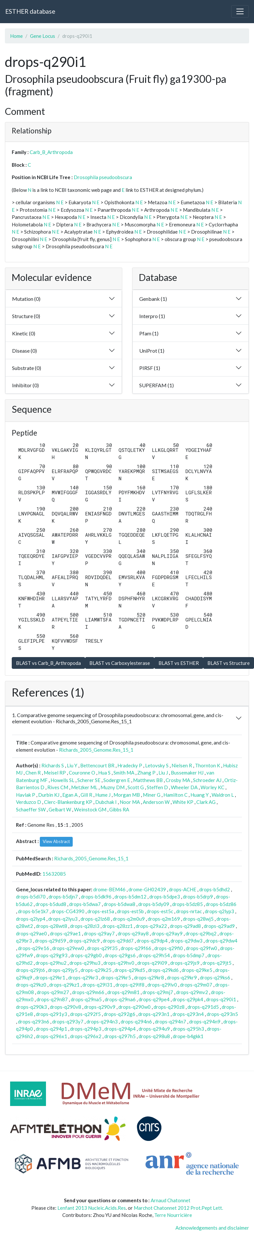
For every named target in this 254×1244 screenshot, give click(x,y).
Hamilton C (175, 795)
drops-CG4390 (68, 911)
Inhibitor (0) (25, 385)
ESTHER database (30, 11)
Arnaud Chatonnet (170, 1200)
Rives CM (57, 787)
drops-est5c (160, 911)
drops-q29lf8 (129, 985)
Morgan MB (126, 795)
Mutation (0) (26, 299)
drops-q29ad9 (219, 926)
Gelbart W (60, 809)
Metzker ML (84, 787)
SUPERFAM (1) (156, 385)
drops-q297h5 (120, 1036)
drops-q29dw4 (221, 941)
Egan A (70, 795)
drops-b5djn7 (63, 896)
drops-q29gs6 (120, 955)
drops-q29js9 (185, 963)
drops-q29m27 (53, 992)
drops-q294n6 (136, 1021)
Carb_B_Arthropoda (51, 152)
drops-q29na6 (120, 999)
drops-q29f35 (102, 948)
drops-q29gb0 (86, 955)
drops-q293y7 (67, 1021)
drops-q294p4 (120, 1029)
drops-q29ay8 (133, 933)
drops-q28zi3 (84, 926)
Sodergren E (116, 780)
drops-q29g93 (51, 955)
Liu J (163, 773)
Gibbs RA (119, 809)
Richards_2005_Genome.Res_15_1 (96, 750)
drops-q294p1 (51, 1029)
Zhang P (146, 773)
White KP (182, 802)
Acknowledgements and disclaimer (212, 1228)
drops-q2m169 (164, 919)
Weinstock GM (90, 809)
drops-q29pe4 (154, 999)
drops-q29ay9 (167, 933)
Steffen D (157, 787)
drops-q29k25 (96, 970)
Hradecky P (129, 765)
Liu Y (72, 765)
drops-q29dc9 (84, 941)
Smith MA (123, 773)
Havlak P (25, 795)
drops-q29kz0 (31, 985)
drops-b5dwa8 (119, 904)
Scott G (135, 787)
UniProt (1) (151, 350)
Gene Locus (42, 36)
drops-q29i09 (152, 963)
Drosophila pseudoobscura (103, 177)
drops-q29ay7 (99, 933)
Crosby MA (178, 780)
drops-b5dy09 (153, 904)
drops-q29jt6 (30, 970)
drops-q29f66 (136, 948)
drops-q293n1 (154, 1014)
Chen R (33, 773)
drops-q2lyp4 (30, 919)
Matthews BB (148, 780)
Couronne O (82, 773)
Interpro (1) (152, 316)
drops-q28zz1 (117, 926)
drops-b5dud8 (51, 904)
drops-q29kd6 (163, 970)
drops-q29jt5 (217, 963)
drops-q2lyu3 (63, 919)
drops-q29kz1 (64, 985)
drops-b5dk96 (96, 896)
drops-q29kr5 (116, 977)
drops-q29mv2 (192, 992)
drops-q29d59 (50, 941)
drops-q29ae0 (31, 933)
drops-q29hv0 (118, 963)
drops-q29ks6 (215, 977)
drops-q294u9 (154, 1029)
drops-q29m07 (196, 985)
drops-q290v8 (65, 1007)
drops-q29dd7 (118, 941)
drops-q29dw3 (186, 941)
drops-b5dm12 (130, 896)
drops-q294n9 (204, 1021)
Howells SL (62, 780)
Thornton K (207, 765)
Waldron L (223, 795)
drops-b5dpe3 (164, 896)
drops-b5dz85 (187, 904)
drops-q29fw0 (201, 948)
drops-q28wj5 (198, 919)
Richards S (52, 765)
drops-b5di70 (31, 896)
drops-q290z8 (169, 1007)
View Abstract (56, 841)
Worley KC (212, 787)
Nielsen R (182, 765)
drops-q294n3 (102, 1021)
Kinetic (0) (23, 333)
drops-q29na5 (86, 999)
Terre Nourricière (173, 1215)
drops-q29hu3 (84, 963)
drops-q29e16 (33, 948)
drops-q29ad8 (185, 926)
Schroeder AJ (207, 780)
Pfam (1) (148, 333)
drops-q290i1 (221, 999)
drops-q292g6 (119, 1014)
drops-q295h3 (188, 1029)
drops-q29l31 (97, 985)
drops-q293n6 (33, 1021)
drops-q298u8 (154, 1036)
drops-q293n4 (188, 1014)
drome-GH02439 (147, 889)
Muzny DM (112, 787)
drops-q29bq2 (201, 933)
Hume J (103, 795)
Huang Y (199, 795)
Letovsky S (157, 765)
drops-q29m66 (88, 992)
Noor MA (130, 802)
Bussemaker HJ (187, 773)
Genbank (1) (153, 299)
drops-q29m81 (123, 992)
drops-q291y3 (51, 1014)
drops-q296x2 (85, 1036)
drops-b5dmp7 (188, 955)
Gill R (86, 795)
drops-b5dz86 (221, 904)
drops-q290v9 (99, 1007)
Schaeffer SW (31, 809)
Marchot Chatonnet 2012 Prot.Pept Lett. (178, 1208)
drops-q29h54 (154, 955)
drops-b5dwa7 (85, 904)
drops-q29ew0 (68, 948)
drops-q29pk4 (187, 999)
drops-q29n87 (52, 999)
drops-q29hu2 (51, 963)
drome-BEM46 (109, 889)
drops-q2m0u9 (129, 919)
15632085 (54, 874)
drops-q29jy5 (63, 970)
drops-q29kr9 (182, 977)
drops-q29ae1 (65, 933)
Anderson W (156, 802)
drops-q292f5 (85, 1014)
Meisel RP (55, 773)
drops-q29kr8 (149, 977)
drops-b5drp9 (198, 896)
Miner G (151, 795)
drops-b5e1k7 (33, 911)
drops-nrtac (189, 911)
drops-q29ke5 (197, 970)
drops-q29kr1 (50, 977)
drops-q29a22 (151, 926)
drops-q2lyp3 (219, 911)
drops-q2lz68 (95, 919)
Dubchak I (106, 802)
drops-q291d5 (203, 1007)
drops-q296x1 (51, 1036)
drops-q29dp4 (152, 941)
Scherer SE (88, 780)
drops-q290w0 (134, 1007)
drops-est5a (100, 911)
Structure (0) (26, 316)
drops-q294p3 (85, 1029)
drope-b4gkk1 (188, 1036)
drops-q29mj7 (157, 992)
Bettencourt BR (97, 765)
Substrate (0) (26, 368)
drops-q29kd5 (129, 970)
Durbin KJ (48, 795)
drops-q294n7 (170, 1021)
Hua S (104, 773)
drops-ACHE (182, 889)
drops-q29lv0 (162, 985)
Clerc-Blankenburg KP (68, 802)
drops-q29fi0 (168, 948)
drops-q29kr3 (83, 977)
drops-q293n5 (222, 1014)
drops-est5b (130, 911)
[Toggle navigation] (240, 11)
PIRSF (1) (149, 368)
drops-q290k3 (31, 1007)
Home (16, 36)
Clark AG (206, 802)
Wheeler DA (184, 787)
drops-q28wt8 (51, 926)
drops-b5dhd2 (214, 889)
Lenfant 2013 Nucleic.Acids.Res (91, 1208)
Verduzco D (28, 802)
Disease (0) (24, 350)
